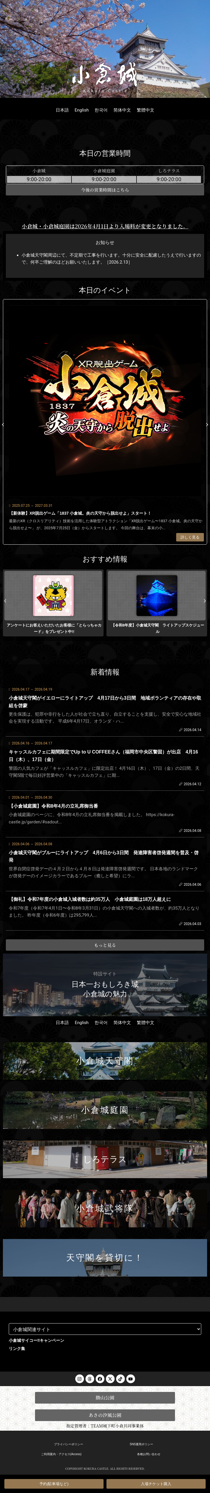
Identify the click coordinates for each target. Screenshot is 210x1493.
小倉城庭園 (105, 1110)
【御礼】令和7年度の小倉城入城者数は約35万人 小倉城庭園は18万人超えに (90, 899)
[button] (3, 425)
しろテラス (105, 1159)
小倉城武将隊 (105, 1208)
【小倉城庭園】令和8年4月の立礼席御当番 (53, 806)
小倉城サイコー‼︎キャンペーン (36, 1340)
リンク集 (17, 1348)
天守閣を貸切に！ (105, 1257)
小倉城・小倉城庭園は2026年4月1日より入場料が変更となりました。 (105, 226)
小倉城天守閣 (105, 1060)
